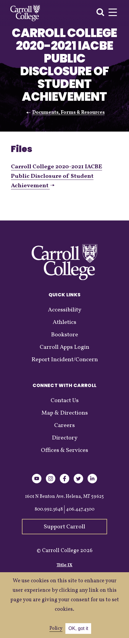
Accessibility (64, 310)
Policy (55, 628)
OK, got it (78, 628)
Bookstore (64, 335)
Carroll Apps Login (64, 347)
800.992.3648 (49, 509)
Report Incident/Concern (64, 360)
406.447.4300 (80, 509)
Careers (64, 425)
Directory (65, 438)
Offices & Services (64, 450)
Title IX (64, 565)
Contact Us (65, 400)
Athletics (64, 322)
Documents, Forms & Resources (68, 112)
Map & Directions (64, 413)
